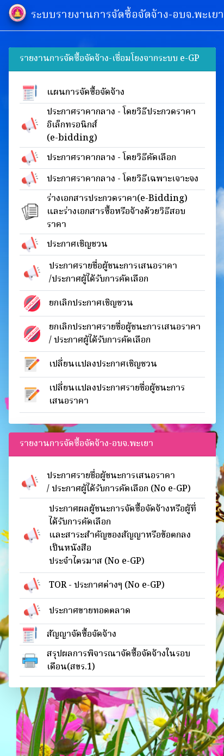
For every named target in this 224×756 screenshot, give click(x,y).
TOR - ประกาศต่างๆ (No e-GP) (107, 585)
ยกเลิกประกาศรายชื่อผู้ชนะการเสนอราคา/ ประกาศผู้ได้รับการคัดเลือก (125, 333)
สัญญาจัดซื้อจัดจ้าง (81, 634)
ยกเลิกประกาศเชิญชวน (91, 303)
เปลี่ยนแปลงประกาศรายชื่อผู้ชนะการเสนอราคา (117, 395)
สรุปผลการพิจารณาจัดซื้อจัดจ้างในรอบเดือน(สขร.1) (118, 660)
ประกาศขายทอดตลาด (89, 611)
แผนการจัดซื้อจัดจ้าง (86, 93)
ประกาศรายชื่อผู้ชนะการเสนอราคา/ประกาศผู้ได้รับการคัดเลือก (113, 272)
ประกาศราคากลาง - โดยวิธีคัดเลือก (111, 158)
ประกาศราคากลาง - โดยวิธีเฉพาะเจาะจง (122, 179)
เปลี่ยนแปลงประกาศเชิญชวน (103, 364)
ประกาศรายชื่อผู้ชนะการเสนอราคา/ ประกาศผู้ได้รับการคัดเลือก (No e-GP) (119, 482)
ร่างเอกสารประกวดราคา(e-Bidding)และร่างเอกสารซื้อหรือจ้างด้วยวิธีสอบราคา (117, 212)
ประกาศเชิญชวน (77, 244)
